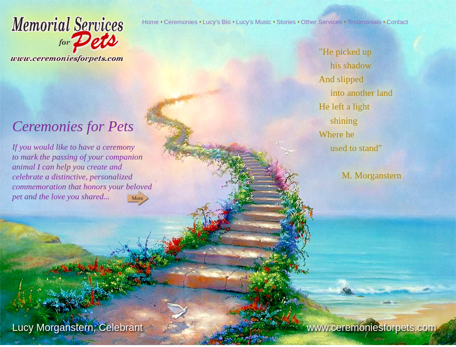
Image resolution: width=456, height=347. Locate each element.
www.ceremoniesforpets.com (371, 327)
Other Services (322, 21)
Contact (397, 21)
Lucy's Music (254, 21)
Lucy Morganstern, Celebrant (77, 327)
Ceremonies (181, 21)
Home (151, 21)
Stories (287, 21)
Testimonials (365, 21)
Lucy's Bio (217, 21)
